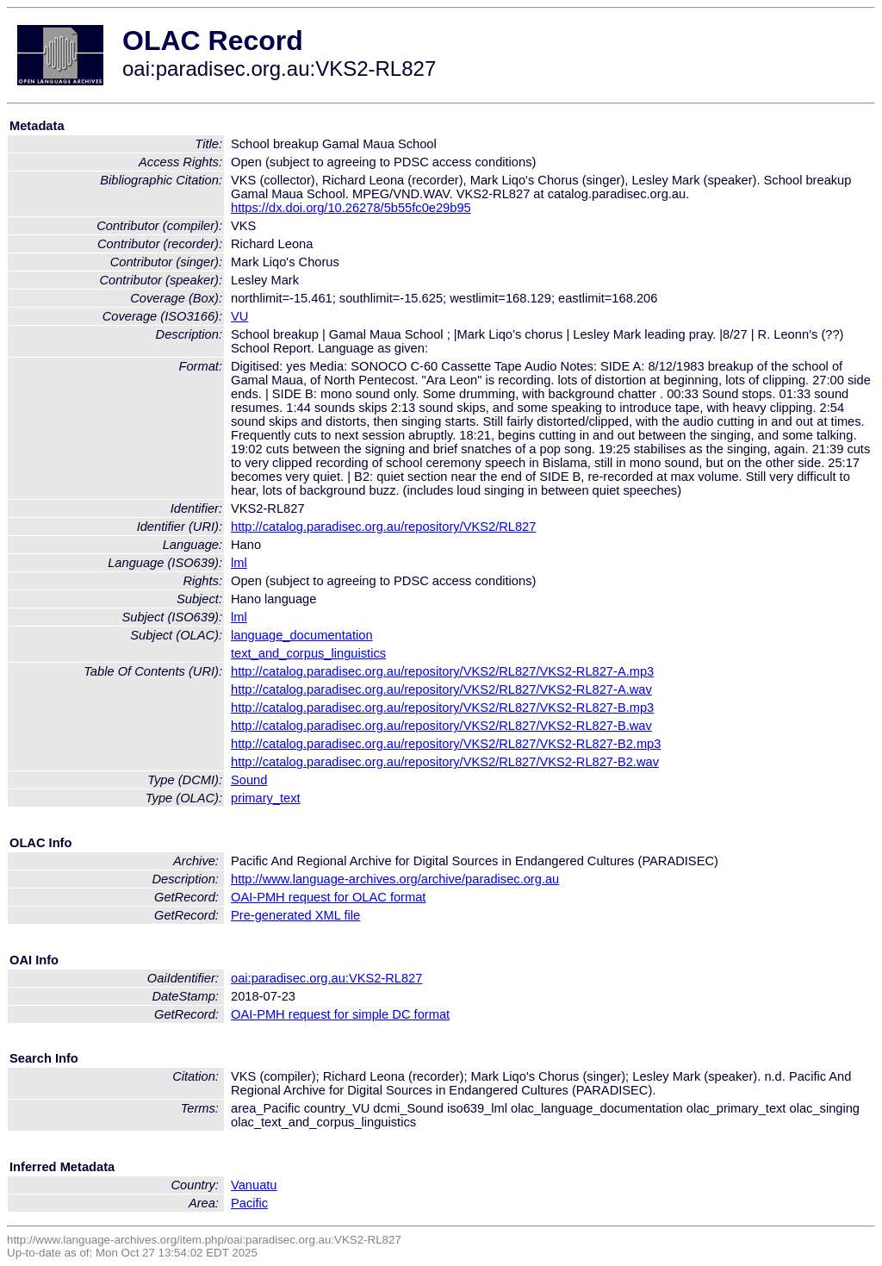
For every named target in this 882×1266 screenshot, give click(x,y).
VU (239, 316)
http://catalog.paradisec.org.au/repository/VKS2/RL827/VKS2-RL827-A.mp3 (442, 671)
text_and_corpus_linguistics (308, 653)
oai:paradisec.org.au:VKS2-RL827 (326, 978)
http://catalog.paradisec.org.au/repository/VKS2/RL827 (383, 526)
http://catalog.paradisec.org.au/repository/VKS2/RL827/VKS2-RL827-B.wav (441, 726)
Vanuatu (254, 1185)
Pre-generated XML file (295, 915)
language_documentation (302, 635)
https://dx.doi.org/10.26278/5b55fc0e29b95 (351, 208)
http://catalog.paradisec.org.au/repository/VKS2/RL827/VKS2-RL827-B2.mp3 (446, 744)
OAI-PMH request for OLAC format (328, 897)
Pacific (249, 1203)
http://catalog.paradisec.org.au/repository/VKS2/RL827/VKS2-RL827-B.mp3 (442, 707)
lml (239, 563)
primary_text (266, 798)
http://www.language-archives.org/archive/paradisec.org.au (395, 879)
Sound (249, 780)
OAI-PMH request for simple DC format (340, 1014)
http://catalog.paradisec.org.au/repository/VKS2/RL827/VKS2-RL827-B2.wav (445, 762)
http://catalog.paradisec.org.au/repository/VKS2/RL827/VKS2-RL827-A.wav (441, 689)
